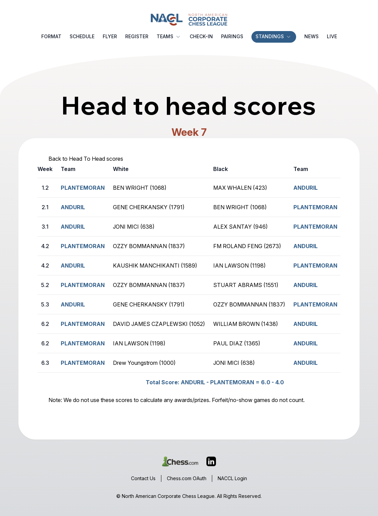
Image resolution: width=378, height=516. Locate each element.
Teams (169, 36)
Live (332, 36)
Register (136, 36)
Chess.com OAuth (186, 478)
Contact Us (143, 478)
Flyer (110, 36)
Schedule (82, 36)
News (311, 36)
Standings (274, 36)
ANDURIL (305, 187)
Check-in (201, 36)
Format (51, 36)
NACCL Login (232, 478)
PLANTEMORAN (315, 207)
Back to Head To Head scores (85, 158)
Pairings (232, 36)
